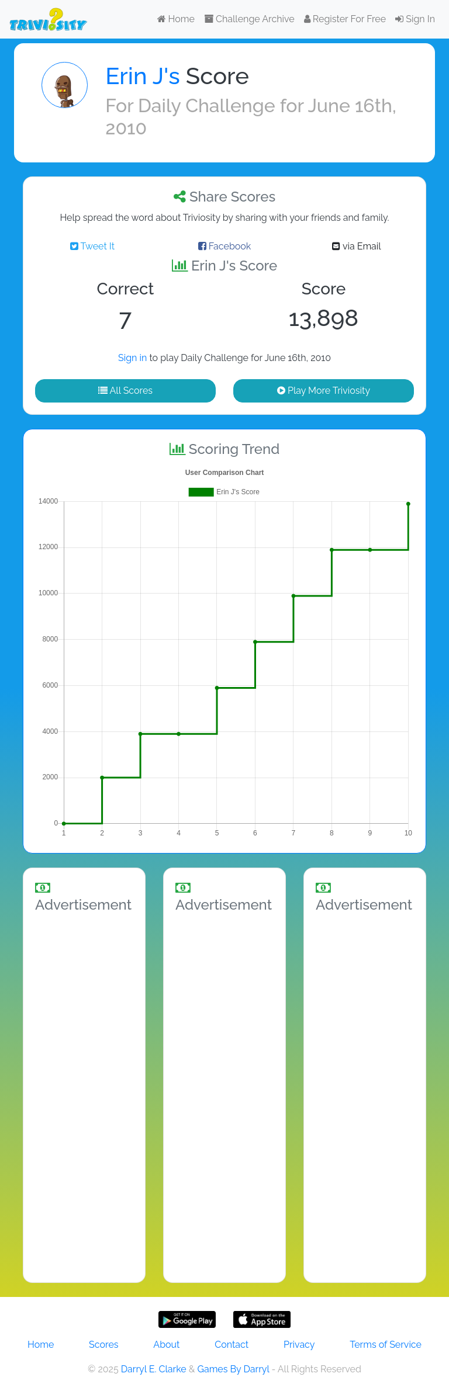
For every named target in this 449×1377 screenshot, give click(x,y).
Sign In (415, 19)
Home (176, 19)
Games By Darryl (233, 1369)
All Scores (125, 390)
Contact (231, 1344)
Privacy (299, 1344)
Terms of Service (386, 1344)
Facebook (224, 246)
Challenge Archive (249, 19)
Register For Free (345, 19)
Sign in (132, 357)
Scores (103, 1344)
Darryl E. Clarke (153, 1369)
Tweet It (92, 246)
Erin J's (142, 75)
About (166, 1344)
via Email (356, 246)
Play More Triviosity (323, 390)
